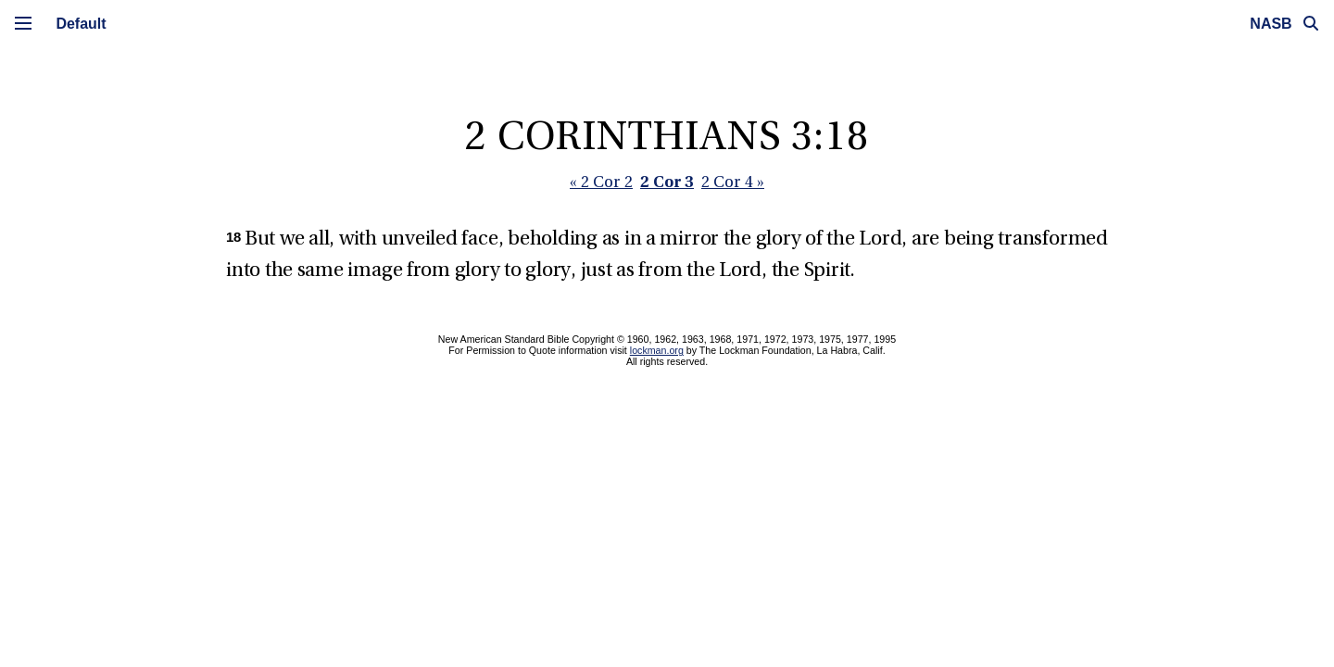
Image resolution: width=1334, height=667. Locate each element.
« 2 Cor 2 (601, 183)
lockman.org (657, 350)
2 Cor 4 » (732, 183)
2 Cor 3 (667, 181)
